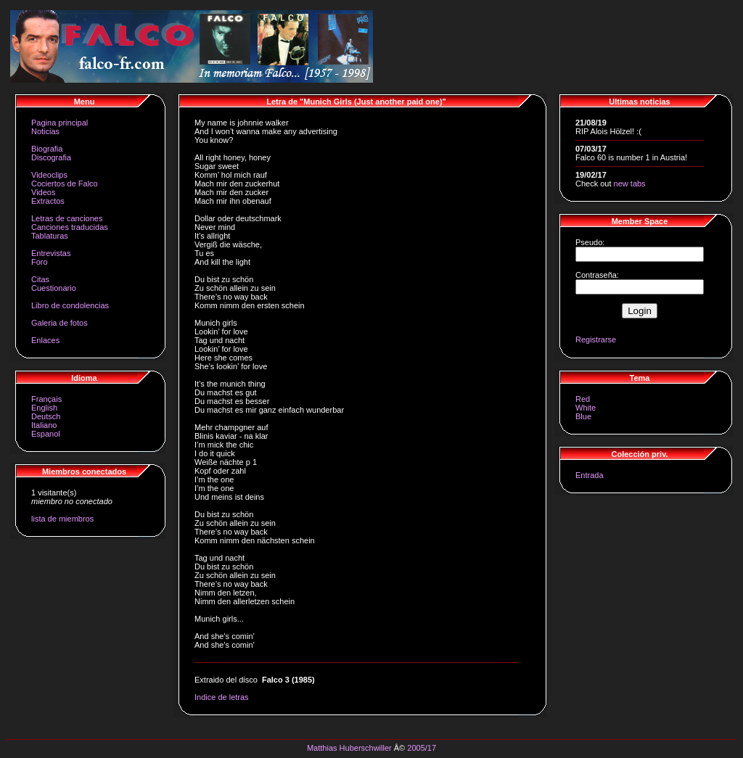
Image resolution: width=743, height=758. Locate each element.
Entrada (589, 475)
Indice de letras (221, 697)
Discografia (51, 157)
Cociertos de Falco (64, 183)
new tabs (630, 183)
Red (582, 399)
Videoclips (49, 174)
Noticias (45, 131)
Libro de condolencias (70, 305)
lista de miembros (62, 518)
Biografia (46, 148)
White (585, 407)
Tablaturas (49, 235)
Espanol (45, 433)
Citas (40, 279)
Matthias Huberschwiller (349, 747)
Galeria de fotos (59, 322)
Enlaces (45, 340)
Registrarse (595, 339)
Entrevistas (50, 253)
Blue (583, 416)
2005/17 (421, 747)
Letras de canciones (66, 218)
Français (46, 399)
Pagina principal (59, 122)
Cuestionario (53, 288)
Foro (39, 262)
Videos (43, 192)
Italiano (44, 425)
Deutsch (45, 416)
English (44, 407)
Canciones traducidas (69, 227)
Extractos (48, 201)
